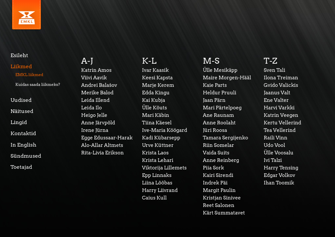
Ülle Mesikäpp (220, 70)
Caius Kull (154, 198)
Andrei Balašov (99, 85)
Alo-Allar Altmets (102, 145)
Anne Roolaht (219, 123)
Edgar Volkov (279, 175)
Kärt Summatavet (224, 213)
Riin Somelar (218, 145)
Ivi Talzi (273, 160)
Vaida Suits (216, 153)
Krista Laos (155, 153)
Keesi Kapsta (157, 78)
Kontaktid (23, 133)
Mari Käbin (155, 115)
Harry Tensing (281, 168)
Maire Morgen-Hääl (227, 78)
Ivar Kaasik (155, 70)
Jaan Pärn (214, 100)
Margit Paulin (219, 190)
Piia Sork (213, 168)
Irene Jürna (94, 130)
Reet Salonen (218, 205)
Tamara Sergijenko (225, 138)
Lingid (18, 122)
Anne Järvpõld (98, 123)
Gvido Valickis (281, 85)
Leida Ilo (91, 108)
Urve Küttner (158, 145)
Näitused (21, 111)
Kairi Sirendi (218, 175)
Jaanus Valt (277, 93)
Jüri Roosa (215, 130)
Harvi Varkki (279, 108)
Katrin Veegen (281, 115)
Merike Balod (97, 93)
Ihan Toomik (279, 183)
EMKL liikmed (29, 74)
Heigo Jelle (94, 115)
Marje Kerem (158, 85)
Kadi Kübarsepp (161, 138)
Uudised (21, 100)
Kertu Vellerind (282, 123)
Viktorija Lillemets (164, 168)
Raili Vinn (275, 138)
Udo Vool (274, 145)
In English (23, 145)
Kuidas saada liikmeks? (37, 84)
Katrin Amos (96, 70)
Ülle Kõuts (154, 108)
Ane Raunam (218, 115)
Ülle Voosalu (278, 153)
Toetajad (21, 167)
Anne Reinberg (221, 160)
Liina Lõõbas (157, 183)
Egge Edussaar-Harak (106, 138)
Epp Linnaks (156, 175)
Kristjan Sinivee (222, 198)
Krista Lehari (157, 160)
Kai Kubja (153, 100)
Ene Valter (276, 100)
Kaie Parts (215, 85)
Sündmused (25, 156)
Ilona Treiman (281, 78)
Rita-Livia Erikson (102, 153)
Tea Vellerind (280, 130)
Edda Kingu (155, 93)
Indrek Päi (215, 183)
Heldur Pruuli (219, 93)
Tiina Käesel (157, 123)
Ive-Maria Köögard (164, 130)
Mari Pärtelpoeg (222, 108)
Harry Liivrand (160, 190)
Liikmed (21, 66)
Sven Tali (274, 70)
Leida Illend (95, 100)
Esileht (19, 55)
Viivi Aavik (94, 78)
